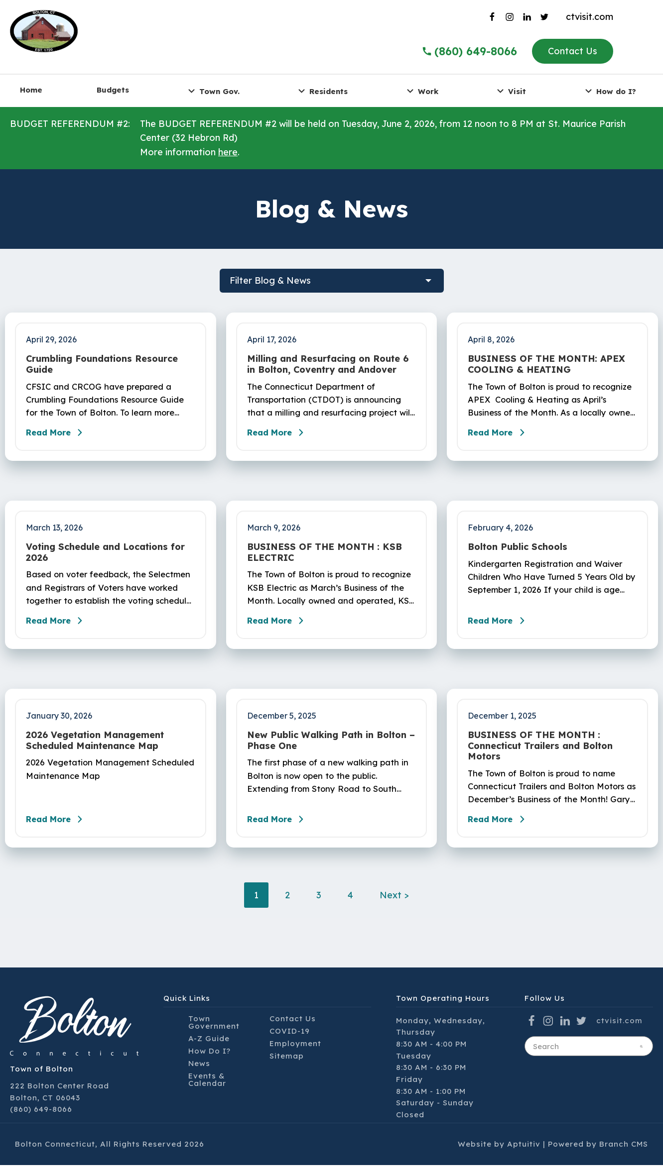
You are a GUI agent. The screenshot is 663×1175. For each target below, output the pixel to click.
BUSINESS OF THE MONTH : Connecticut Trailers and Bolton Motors (540, 753)
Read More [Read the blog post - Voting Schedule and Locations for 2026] (60, 627)
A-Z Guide (209, 1048)
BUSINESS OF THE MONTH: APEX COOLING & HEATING (546, 364)
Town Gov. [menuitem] (212, 91)
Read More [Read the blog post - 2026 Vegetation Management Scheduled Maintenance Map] (60, 829)
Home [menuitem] (31, 90)
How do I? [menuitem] (609, 91)
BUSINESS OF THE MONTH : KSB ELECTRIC (324, 555)
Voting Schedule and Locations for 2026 (105, 555)
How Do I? (209, 1061)
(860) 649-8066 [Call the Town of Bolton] (469, 51)
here (228, 152)
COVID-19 (289, 1041)
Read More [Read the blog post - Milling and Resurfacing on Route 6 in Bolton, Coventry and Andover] (281, 435)
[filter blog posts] (332, 281)
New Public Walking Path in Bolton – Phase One (331, 747)
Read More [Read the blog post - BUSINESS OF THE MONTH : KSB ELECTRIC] (281, 627)
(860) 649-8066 (41, 1119)
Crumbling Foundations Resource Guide (102, 364)
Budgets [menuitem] (113, 90)
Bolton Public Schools (517, 550)
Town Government (214, 1032)
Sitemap (286, 1065)
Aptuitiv (523, 1154)
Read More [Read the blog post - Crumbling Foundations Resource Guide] (60, 435)
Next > (394, 905)
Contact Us (572, 51)
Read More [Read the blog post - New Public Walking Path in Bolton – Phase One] (281, 829)
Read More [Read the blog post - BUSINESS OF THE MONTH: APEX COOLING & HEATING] (501, 435)
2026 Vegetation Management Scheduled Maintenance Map (95, 747)
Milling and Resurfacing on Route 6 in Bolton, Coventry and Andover (327, 364)
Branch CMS (623, 1154)
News (199, 1073)
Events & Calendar (207, 1089)
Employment (295, 1053)
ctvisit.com (589, 16)
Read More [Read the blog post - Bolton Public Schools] (501, 627)
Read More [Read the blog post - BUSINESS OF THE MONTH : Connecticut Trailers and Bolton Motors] (501, 829)
